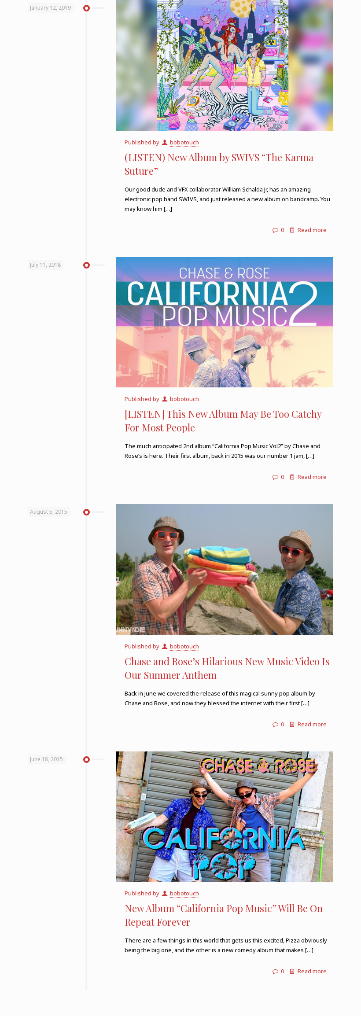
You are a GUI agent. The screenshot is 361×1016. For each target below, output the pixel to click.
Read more (312, 230)
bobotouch (184, 142)
